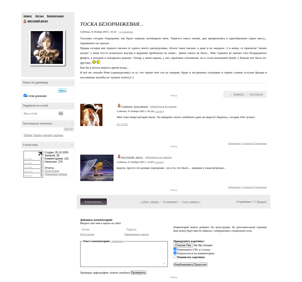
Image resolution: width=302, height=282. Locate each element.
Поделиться (256, 94)
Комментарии (55, 16)
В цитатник (260, 143)
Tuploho (37, 135)
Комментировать (93, 201)
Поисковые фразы (56, 174)
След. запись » (191, 201)
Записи (27, 16)
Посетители (52, 171)
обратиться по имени (163, 106)
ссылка (158, 111)
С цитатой (247, 143)
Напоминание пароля (137, 234)
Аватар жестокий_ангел (47, 47)
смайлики (117, 241)
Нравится (238, 94)
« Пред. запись (149, 201)
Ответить (234, 143)
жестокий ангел (25, 21)
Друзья (39, 16)
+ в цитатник (125, 31)
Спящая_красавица (134, 106)
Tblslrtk (28, 135)
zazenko (58, 135)
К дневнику (170, 201)
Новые (262, 201)
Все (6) (68, 128)
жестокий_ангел (132, 157)
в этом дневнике (36, 96)
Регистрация (87, 234)
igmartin (48, 135)
